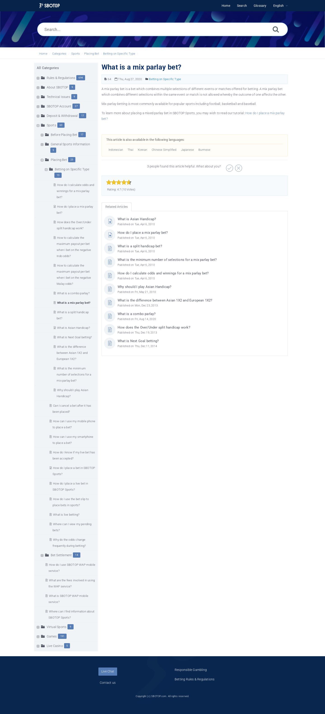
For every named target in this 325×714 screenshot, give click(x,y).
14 (76, 555)
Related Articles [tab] (116, 207)
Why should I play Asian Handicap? (145, 287)
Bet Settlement (61, 555)
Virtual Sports (57, 627)
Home (43, 53)
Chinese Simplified (164, 149)
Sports (75, 53)
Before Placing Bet (64, 135)
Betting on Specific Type (119, 53)
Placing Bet (91, 53)
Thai (130, 149)
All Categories (48, 68)
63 (61, 125)
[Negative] (238, 166)
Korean (142, 149)
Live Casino (55, 646)
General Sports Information (70, 144)
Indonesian (116, 149)
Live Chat (107, 671)
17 (82, 115)
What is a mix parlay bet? (73, 302)
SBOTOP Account (59, 106)
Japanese (187, 149)
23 (71, 159)
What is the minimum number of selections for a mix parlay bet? (74, 374)
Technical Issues (58, 97)
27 (76, 106)
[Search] (275, 29)
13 (58, 175)
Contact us (108, 682)
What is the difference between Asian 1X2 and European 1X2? (72, 353)
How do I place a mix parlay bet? (143, 233)
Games (52, 636)
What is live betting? (66, 514)
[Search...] (162, 29)
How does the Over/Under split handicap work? (154, 327)
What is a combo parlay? (73, 293)
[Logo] (49, 5)
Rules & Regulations (61, 78)
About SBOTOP (57, 87)
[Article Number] (105, 79)
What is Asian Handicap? (73, 327)
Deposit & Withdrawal (62, 116)
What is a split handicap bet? (140, 246)
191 (62, 636)
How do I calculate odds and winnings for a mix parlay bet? (75, 191)
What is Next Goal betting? (74, 337)
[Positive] (229, 166)
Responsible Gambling (191, 670)
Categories (59, 53)
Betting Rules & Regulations (194, 679)
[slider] (118, 182)
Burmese (204, 149)
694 (81, 77)
